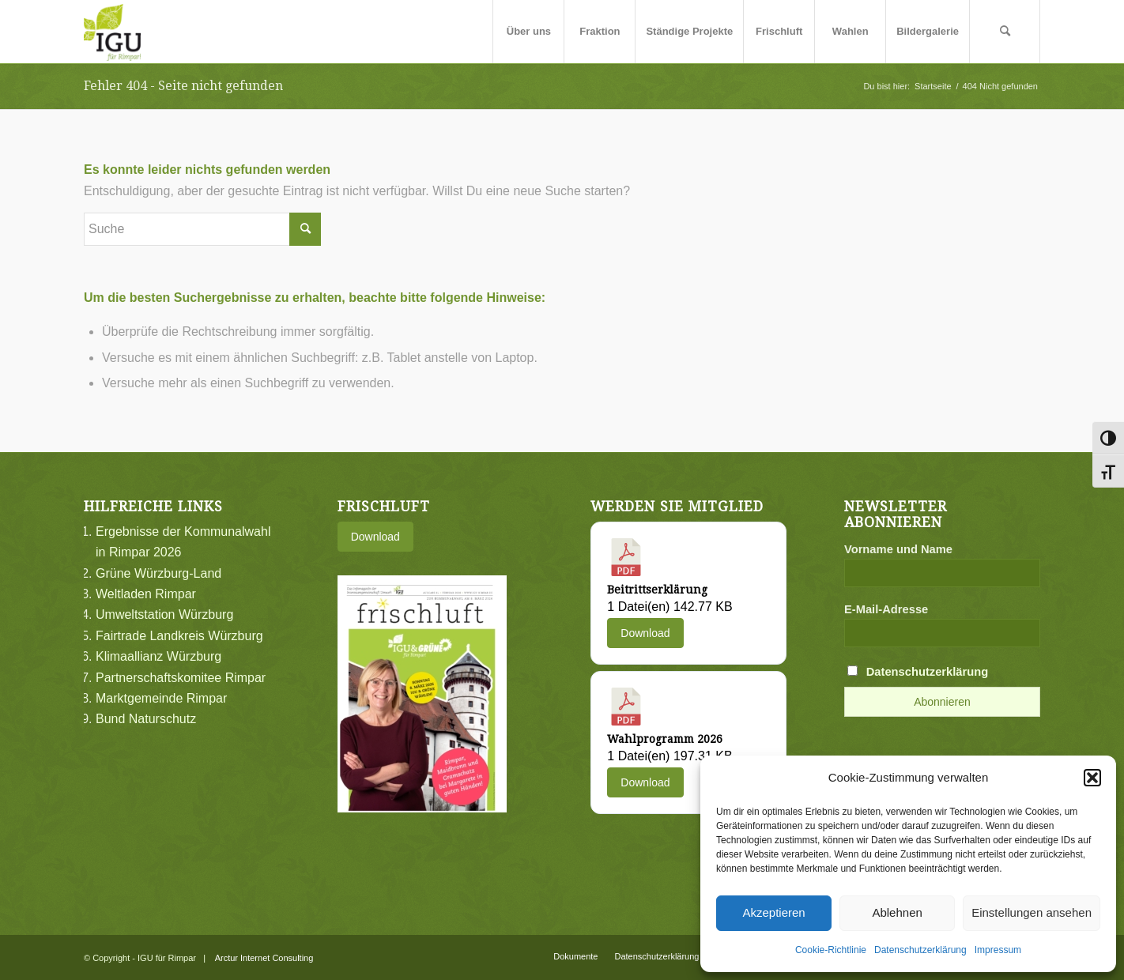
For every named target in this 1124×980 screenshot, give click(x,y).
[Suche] (1004, 31)
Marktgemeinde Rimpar (161, 698)
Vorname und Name (898, 549)
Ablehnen (897, 912)
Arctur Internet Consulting (264, 958)
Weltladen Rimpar (146, 594)
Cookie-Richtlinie (830, 950)
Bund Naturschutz (146, 719)
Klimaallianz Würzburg (158, 656)
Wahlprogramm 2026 (664, 739)
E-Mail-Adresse (886, 609)
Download (375, 536)
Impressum (998, 950)
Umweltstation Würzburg (164, 614)
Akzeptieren (773, 912)
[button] (1092, 778)
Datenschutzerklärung (920, 950)
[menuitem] (528, 31)
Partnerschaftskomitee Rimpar (181, 677)
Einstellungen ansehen (1031, 912)
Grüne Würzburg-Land (158, 573)
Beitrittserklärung (657, 589)
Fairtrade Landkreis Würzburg (179, 636)
